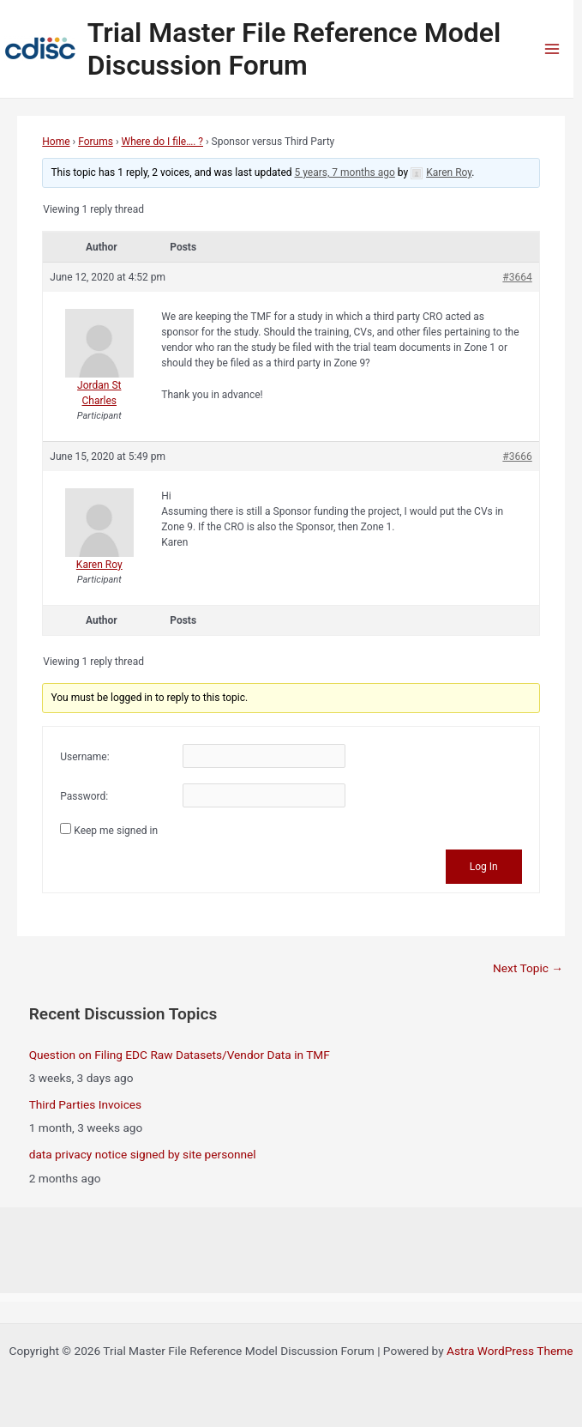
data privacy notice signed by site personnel (142, 1154)
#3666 (516, 456)
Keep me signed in (116, 831)
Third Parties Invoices (85, 1104)
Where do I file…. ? (162, 142)
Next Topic (528, 968)
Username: (84, 757)
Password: (84, 796)
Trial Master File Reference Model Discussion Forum (294, 49)
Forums (95, 142)
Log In (484, 867)
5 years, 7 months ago (345, 172)
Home (55, 142)
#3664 (516, 277)
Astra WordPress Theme (510, 1350)
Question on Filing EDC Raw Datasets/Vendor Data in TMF (179, 1054)
